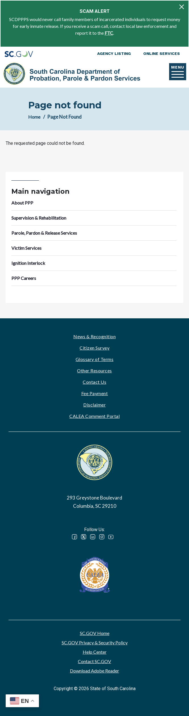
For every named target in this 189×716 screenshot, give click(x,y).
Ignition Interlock (28, 263)
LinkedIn (92, 536)
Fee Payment (94, 393)
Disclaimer (94, 404)
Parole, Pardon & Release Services (44, 233)
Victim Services (26, 248)
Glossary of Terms (95, 359)
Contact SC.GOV (94, 661)
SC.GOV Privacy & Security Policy (95, 642)
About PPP (22, 202)
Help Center (95, 652)
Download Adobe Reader (94, 670)
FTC (109, 33)
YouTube (110, 536)
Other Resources (94, 370)
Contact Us (94, 382)
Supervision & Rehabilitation (38, 217)
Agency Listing (114, 53)
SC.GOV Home (94, 633)
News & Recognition (94, 336)
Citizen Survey (94, 347)
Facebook (74, 536)
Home (34, 116)
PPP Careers (23, 278)
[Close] (181, 6)
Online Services (161, 53)
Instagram (101, 536)
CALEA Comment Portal (94, 416)
